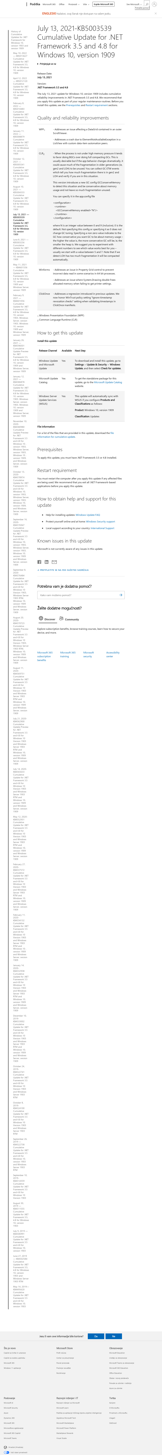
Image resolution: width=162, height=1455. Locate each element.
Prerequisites (73, 105)
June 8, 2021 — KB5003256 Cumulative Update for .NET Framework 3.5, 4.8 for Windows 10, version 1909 (21, 249)
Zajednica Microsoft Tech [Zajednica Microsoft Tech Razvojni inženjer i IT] (66, 1418)
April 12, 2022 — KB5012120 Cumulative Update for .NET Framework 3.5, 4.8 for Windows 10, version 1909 (21, 88)
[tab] (48, 619)
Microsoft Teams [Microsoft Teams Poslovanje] (10, 1438)
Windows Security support (100, 521)
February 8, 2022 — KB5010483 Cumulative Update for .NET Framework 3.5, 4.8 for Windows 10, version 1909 (21, 114)
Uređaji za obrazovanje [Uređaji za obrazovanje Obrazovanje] (118, 1358)
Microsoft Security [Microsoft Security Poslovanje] (11, 1408)
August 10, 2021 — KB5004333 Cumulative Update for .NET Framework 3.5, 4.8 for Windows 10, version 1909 (21, 198)
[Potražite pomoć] (147, 4)
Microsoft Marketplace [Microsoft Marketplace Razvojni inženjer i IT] (65, 1423)
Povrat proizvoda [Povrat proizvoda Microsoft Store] (62, 1363)
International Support (102, 528)
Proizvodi (73, 4)
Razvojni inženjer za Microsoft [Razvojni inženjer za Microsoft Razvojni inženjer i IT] (68, 1403)
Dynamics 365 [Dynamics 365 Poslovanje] (9, 1418)
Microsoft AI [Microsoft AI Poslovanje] (8, 1403)
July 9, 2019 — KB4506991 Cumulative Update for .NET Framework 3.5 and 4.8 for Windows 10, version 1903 (20, 1241)
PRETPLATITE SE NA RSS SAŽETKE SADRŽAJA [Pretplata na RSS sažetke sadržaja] (64, 570)
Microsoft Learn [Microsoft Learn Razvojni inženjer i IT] (62, 1408)
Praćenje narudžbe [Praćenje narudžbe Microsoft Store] (63, 1368)
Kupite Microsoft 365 (103, 4)
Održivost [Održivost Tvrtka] (113, 1423)
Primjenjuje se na (48, 63)
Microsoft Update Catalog (108, 382)
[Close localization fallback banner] (156, 13)
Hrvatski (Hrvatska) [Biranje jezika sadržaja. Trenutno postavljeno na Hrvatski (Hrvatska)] (16, 1447)
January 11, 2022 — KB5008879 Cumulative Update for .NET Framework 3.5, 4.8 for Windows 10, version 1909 (21, 142)
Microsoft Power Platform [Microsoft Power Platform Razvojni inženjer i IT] (66, 1428)
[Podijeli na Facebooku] (39, 561)
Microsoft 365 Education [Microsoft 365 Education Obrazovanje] (118, 1368)
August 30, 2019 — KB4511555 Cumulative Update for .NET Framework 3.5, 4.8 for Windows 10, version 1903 (21, 1214)
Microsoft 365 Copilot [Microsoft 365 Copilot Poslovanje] (12, 1433)
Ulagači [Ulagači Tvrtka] (112, 1418)
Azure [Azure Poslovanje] (6, 1413)
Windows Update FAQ (88, 514)
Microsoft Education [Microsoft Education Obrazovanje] (117, 1353)
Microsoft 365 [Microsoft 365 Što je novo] (9, 1363)
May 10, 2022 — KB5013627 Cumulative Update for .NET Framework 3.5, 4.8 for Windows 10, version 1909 (21, 63)
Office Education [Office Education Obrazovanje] (115, 1373)
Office (61, 4)
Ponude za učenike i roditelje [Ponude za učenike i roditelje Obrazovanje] (120, 1383)
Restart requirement (97, 105)
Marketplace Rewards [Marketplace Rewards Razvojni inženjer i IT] (64, 1433)
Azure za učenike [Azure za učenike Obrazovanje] (115, 1388)
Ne (113, 1336)
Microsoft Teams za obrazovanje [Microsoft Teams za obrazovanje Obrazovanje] (121, 1363)
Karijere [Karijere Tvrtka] (112, 1403)
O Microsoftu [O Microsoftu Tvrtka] (114, 1408)
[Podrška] (34, 4)
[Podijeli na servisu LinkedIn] (45, 561)
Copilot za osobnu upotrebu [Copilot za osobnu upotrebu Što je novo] (14, 1358)
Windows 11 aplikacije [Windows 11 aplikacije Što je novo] (12, 1368)
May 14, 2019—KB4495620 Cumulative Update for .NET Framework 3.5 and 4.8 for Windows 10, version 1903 (21, 1296)
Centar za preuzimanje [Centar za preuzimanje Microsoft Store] (65, 1358)
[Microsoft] (14, 4)
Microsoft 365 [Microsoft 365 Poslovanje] (9, 1423)
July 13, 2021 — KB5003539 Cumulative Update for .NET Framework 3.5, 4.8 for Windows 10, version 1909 (21, 224)
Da (95, 1336)
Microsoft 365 (49, 4)
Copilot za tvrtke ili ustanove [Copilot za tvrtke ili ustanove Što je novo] (15, 1353)
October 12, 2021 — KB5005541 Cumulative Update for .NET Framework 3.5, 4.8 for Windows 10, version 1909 (21, 170)
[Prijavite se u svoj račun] (154, 4)
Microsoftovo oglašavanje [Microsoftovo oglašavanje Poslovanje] (13, 1428)
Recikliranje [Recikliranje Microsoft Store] (60, 1373)
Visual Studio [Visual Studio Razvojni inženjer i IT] (61, 1438)
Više (85, 4)
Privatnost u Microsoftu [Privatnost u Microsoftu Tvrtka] (118, 1413)
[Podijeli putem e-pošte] (53, 561)
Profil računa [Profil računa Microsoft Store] (61, 1353)
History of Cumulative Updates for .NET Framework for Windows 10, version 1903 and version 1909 (19, 40)
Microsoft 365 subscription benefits (45, 656)
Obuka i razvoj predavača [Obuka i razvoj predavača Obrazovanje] (119, 1378)
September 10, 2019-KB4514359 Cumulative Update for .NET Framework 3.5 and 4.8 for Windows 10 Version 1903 (20, 1186)
